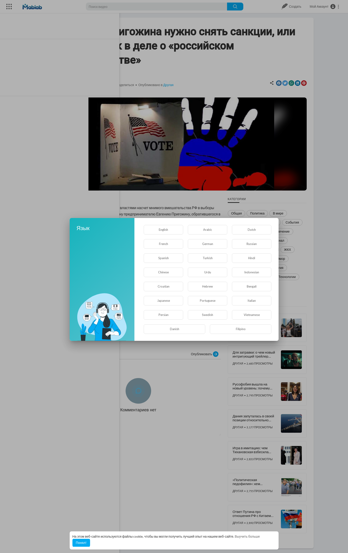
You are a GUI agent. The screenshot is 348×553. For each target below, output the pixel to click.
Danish (174, 329)
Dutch (252, 229)
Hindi (251, 258)
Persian (164, 315)
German (207, 244)
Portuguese (207, 300)
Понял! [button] (81, 543)
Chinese (163, 272)
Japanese (163, 300)
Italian (251, 300)
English (163, 229)
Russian (252, 244)
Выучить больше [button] (247, 536)
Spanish (163, 258)
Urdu (207, 272)
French (163, 244)
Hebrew (207, 286)
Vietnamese (252, 315)
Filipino (241, 329)
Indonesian (251, 272)
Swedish (207, 315)
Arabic (207, 229)
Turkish (208, 258)
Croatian (163, 286)
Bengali (252, 286)
